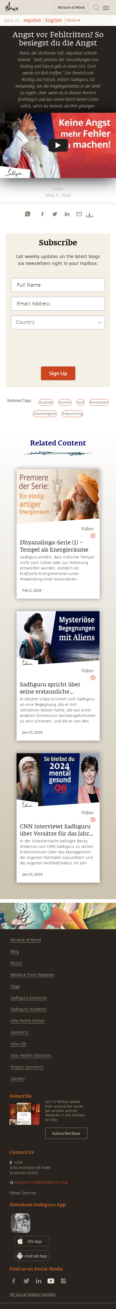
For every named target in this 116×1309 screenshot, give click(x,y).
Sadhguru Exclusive (28, 998)
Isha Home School (27, 1021)
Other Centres (23, 1193)
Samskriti (19, 1032)
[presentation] (58, 345)
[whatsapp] (27, 214)
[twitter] (54, 214)
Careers (17, 1079)
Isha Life (18, 1044)
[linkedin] (67, 214)
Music (16, 963)
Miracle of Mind (25, 940)
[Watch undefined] (58, 145)
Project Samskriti (27, 1067)
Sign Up (58, 373)
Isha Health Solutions (30, 1055)
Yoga (15, 986)
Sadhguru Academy (28, 1009)
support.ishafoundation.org (41, 1182)
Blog (14, 952)
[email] (79, 214)
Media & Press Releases (32, 975)
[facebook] (42, 214)
